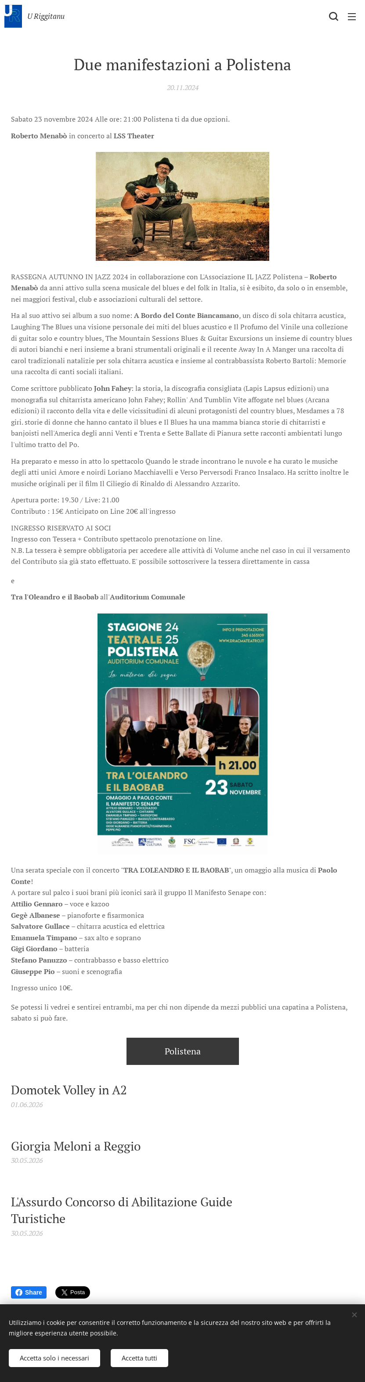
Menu (352, 16)
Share (28, 1292)
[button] (333, 16)
